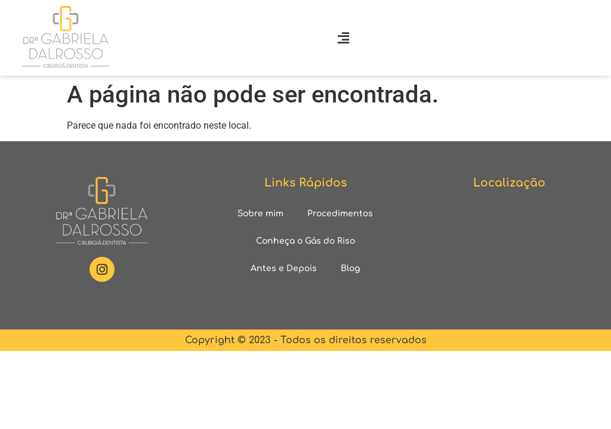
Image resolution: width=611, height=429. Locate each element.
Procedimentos (340, 213)
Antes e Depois (284, 268)
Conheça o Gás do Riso (305, 241)
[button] (343, 38)
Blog (350, 268)
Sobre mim (260, 213)
